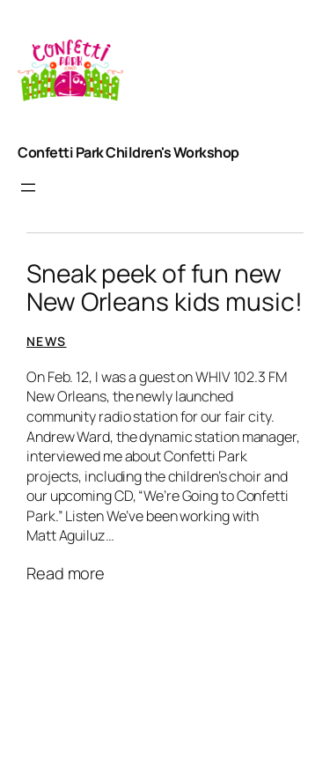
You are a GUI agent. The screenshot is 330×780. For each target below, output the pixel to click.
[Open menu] (28, 187)
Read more (65, 574)
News (46, 341)
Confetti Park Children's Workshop (128, 152)
